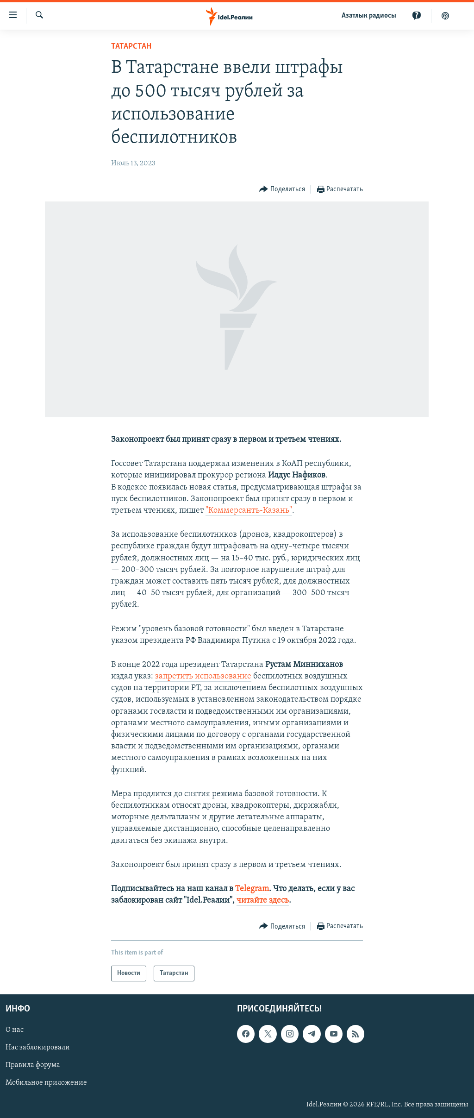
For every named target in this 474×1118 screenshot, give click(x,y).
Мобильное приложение (46, 1083)
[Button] (282, 189)
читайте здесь (263, 900)
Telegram (252, 889)
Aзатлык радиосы (369, 15)
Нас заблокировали (38, 1048)
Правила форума (33, 1065)
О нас (15, 1030)
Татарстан (131, 46)
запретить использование (203, 676)
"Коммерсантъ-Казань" (249, 510)
